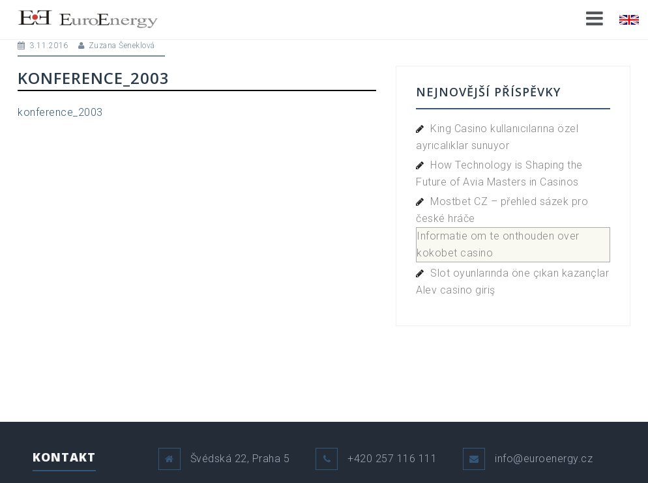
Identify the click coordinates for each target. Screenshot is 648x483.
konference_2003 (60, 112)
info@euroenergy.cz (544, 458)
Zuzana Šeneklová (122, 45)
